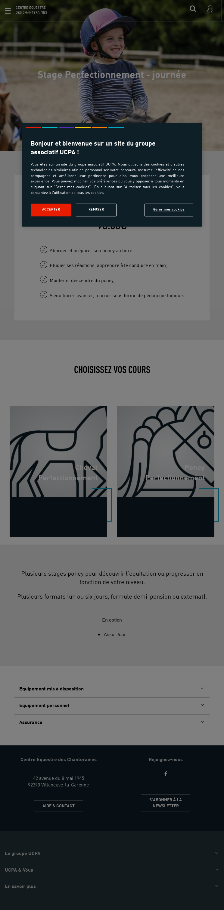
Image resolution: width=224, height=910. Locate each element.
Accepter (51, 209)
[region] (112, 175)
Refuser (96, 209)
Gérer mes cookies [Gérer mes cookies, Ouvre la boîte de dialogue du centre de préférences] (169, 209)
